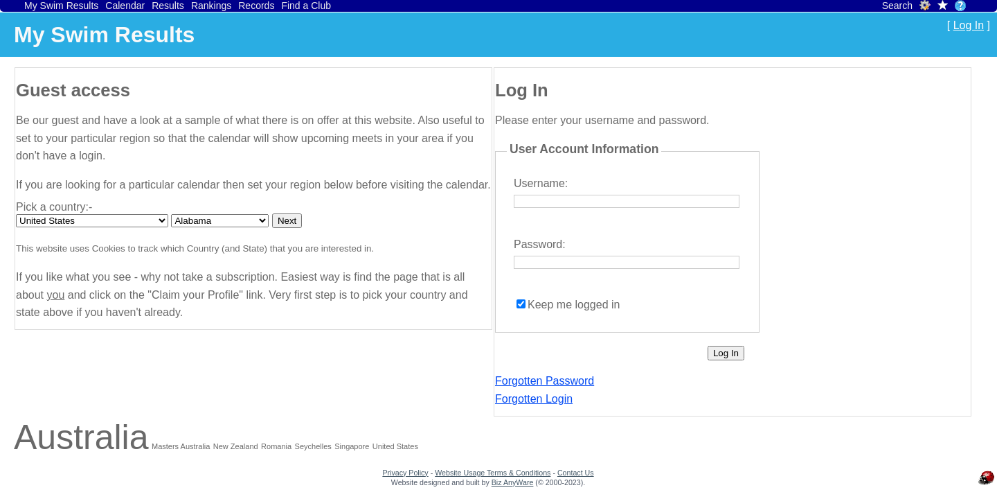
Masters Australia (181, 446)
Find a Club (306, 5)
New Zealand (235, 446)
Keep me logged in (574, 304)
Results (168, 5)
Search (897, 5)
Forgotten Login (534, 399)
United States (395, 446)
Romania (276, 446)
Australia (81, 437)
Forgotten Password (544, 381)
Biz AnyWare (513, 482)
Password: (540, 244)
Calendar (125, 5)
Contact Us (575, 473)
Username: (541, 183)
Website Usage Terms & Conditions (492, 473)
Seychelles (313, 446)
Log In (968, 25)
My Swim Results (61, 5)
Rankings (211, 5)
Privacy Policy (405, 473)
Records (256, 5)
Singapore (351, 446)
